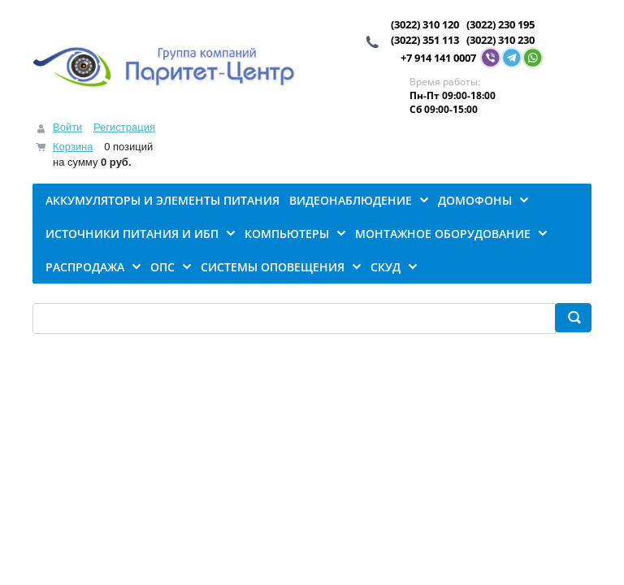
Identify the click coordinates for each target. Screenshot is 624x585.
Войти (67, 127)
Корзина (73, 147)
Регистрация (124, 127)
